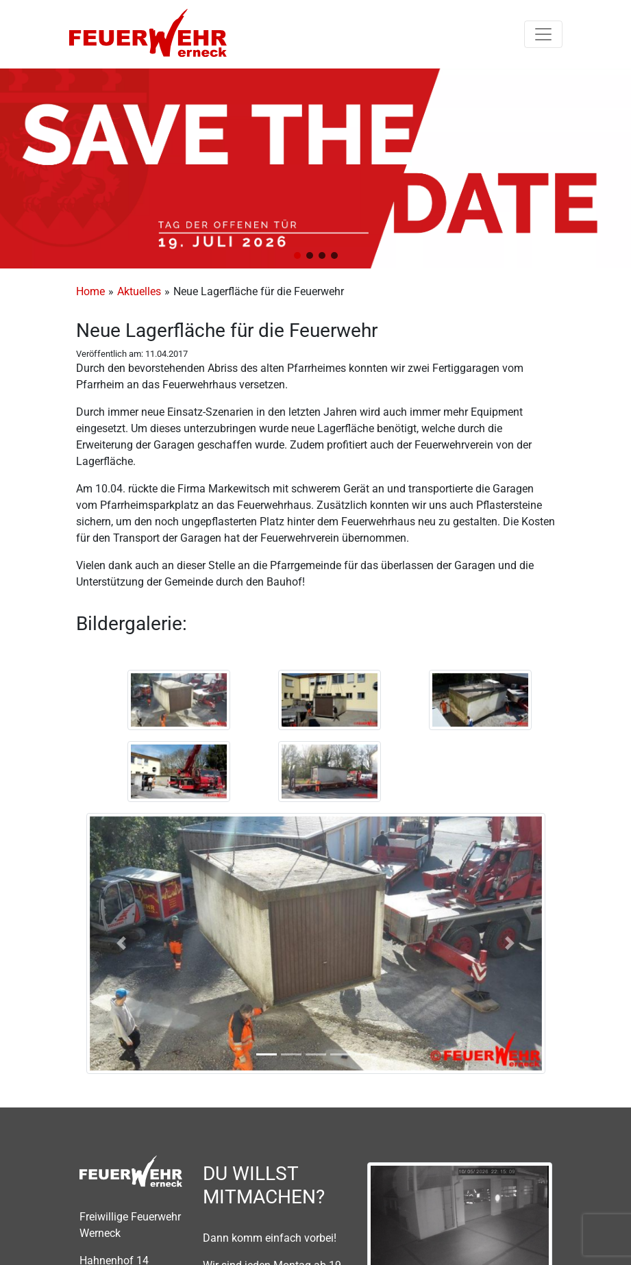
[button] (297, 255)
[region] (315, 168)
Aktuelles (139, 291)
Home (90, 291)
